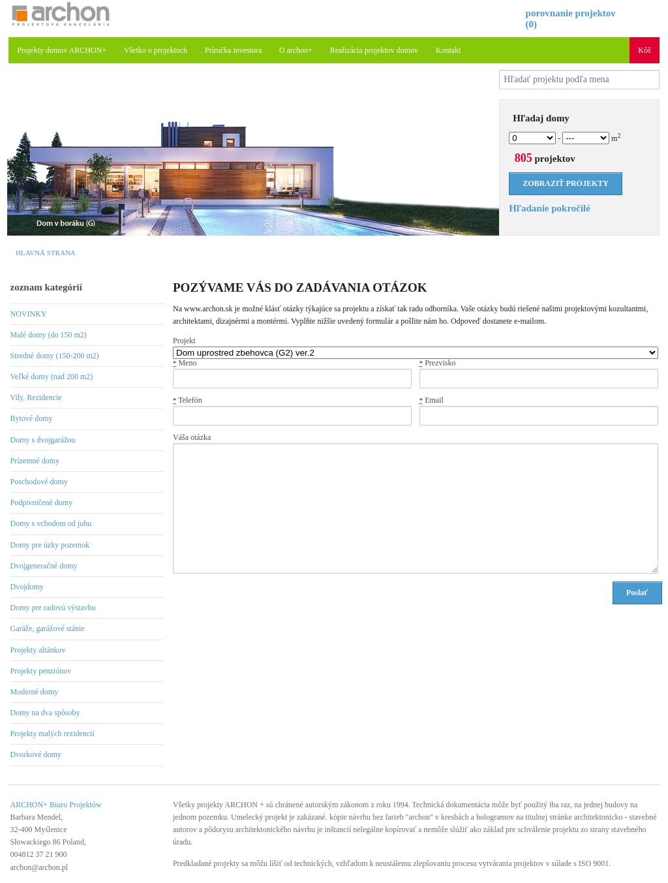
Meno (184, 363)
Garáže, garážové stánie (47, 628)
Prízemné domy (35, 460)
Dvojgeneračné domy (44, 565)
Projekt (184, 341)
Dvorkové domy (35, 754)
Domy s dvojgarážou (43, 439)
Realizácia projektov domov (374, 50)
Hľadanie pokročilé (549, 208)
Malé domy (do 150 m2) (48, 334)
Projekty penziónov (41, 670)
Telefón (187, 400)
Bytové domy (31, 418)
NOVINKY (28, 313)
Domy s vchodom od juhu (51, 523)
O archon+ (295, 50)
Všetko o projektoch (155, 50)
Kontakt (448, 50)
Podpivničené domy (41, 502)
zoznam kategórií (46, 287)
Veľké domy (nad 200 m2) (51, 376)
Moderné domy (34, 691)
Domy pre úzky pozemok (50, 545)
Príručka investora (233, 50)
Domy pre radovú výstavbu (53, 607)
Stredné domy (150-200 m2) (54, 355)
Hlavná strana (46, 252)
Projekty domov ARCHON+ (61, 50)
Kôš (644, 50)
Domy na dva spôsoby (45, 712)
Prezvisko (437, 363)
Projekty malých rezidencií (52, 733)
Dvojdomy (27, 586)
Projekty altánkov (38, 650)
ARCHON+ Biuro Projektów (56, 804)
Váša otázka (192, 437)
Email (431, 400)
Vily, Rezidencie (36, 397)
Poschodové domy (39, 481)
